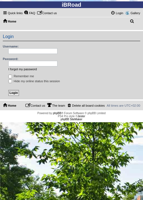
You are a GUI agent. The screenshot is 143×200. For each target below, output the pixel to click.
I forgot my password (22, 69)
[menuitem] (29, 13)
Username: (11, 46)
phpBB (57, 113)
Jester (81, 116)
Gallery (135, 13)
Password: (10, 59)
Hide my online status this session (34, 81)
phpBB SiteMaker (72, 119)
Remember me (21, 76)
